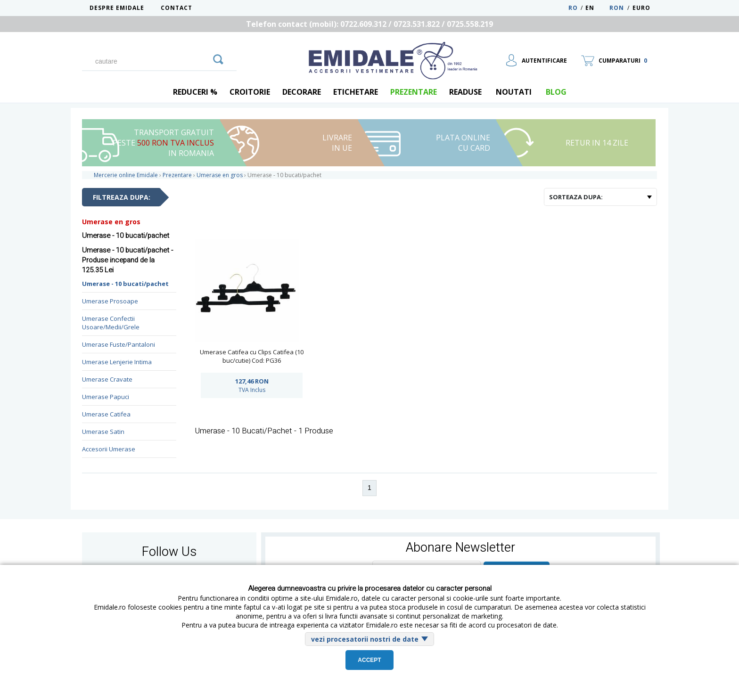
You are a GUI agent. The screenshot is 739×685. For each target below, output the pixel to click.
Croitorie (250, 92)
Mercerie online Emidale (126, 175)
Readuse (465, 92)
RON (616, 8)
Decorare (301, 92)
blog (556, 92)
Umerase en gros (111, 221)
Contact (176, 8)
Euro (641, 8)
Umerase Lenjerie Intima (117, 362)
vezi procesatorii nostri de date (365, 639)
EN (596, 8)
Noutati (514, 92)
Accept (369, 660)
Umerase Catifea (106, 414)
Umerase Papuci (105, 396)
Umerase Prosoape (110, 301)
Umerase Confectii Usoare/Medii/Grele (111, 322)
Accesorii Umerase (108, 449)
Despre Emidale (117, 8)
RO (573, 8)
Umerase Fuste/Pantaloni (118, 344)
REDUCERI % (195, 92)
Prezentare (413, 92)
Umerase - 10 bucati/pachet (125, 283)
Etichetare (355, 92)
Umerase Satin (103, 431)
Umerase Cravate (107, 379)
